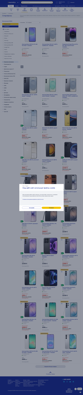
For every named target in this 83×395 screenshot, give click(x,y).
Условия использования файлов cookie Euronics (33, 199)
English (26, 185)
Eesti (24, 185)
